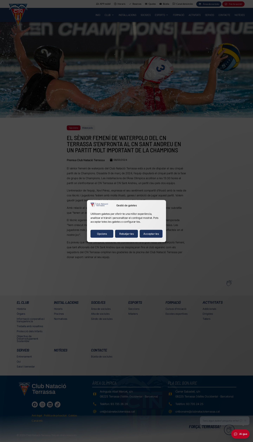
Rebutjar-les (126, 233)
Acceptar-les (151, 233)
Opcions (102, 233)
